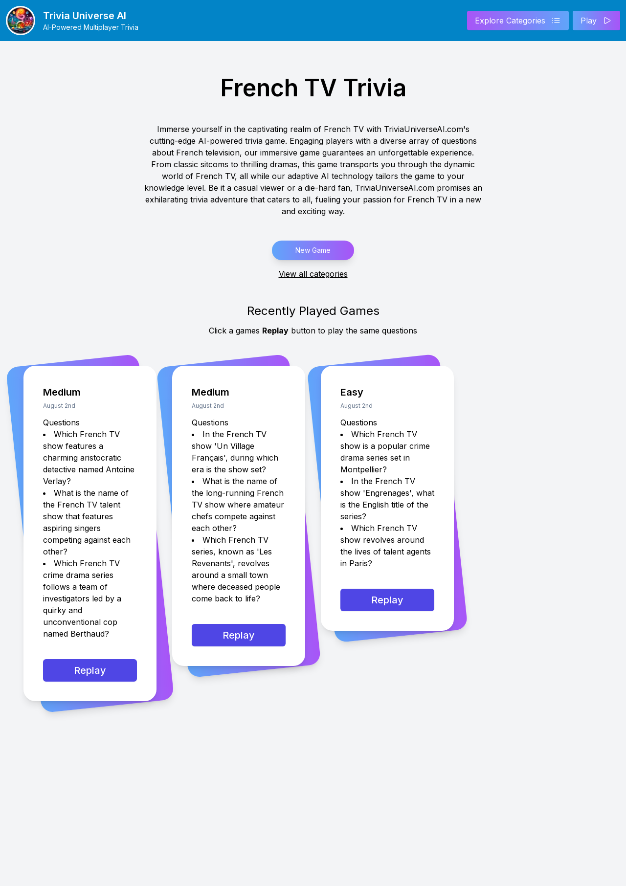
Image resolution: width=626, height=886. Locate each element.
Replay (90, 670)
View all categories (313, 274)
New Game (313, 250)
